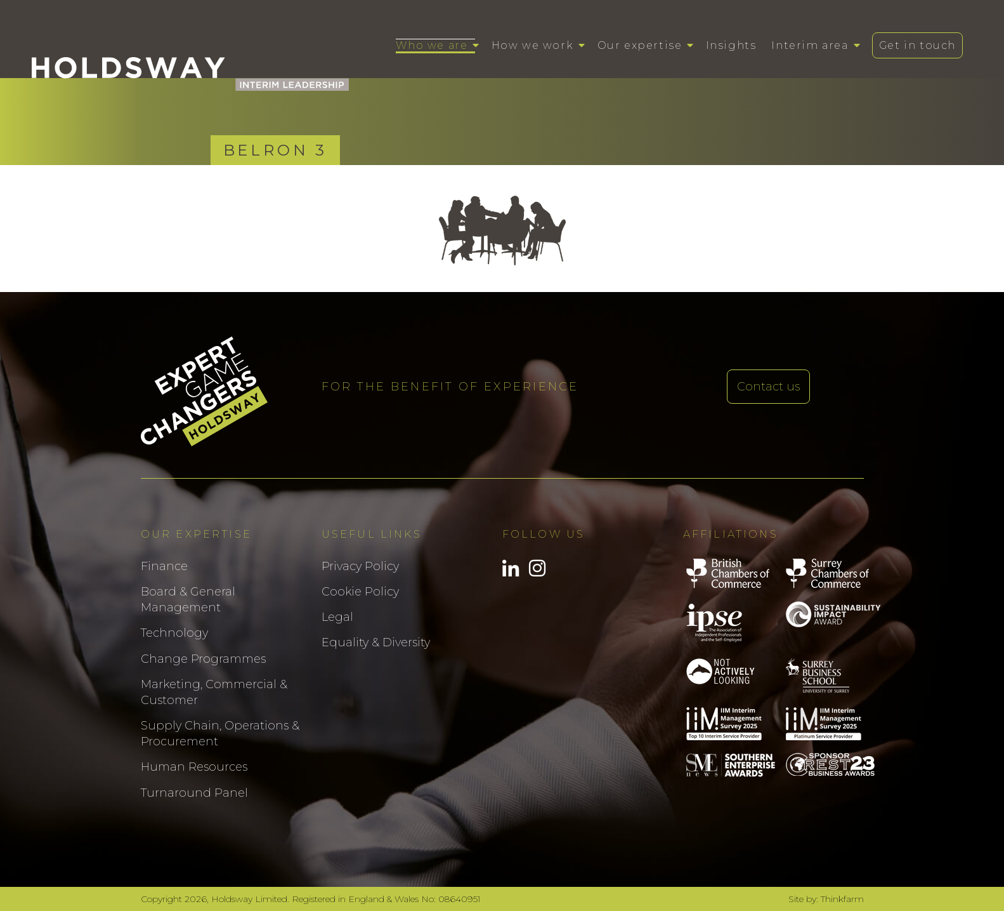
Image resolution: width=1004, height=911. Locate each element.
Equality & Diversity (376, 642)
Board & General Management (188, 600)
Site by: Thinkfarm (826, 899)
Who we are (431, 45)
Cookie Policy (360, 592)
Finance (164, 566)
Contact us (768, 387)
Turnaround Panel (194, 793)
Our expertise (639, 45)
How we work (533, 45)
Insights (731, 45)
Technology (174, 633)
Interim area (809, 45)
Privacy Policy (360, 566)
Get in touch (917, 45)
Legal (337, 617)
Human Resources (194, 767)
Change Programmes (203, 659)
